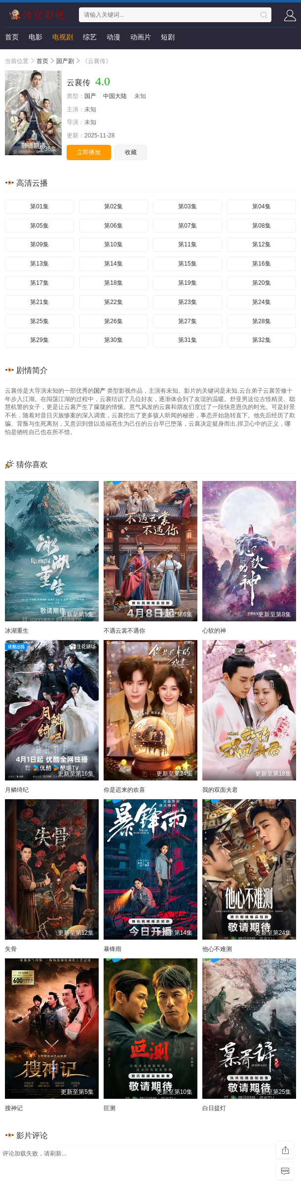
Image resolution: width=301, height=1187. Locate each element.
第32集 (261, 340)
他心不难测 (217, 949)
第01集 (39, 206)
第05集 (39, 225)
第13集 (39, 263)
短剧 (168, 37)
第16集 (261, 263)
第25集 (39, 321)
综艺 (90, 37)
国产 (90, 96)
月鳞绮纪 (17, 789)
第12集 (261, 244)
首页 (12, 37)
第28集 (261, 321)
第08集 (261, 225)
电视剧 (62, 37)
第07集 (187, 225)
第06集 (113, 225)
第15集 (187, 263)
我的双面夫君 (220, 789)
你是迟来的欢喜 (124, 789)
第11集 (187, 244)
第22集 (113, 302)
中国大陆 (115, 96)
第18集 (113, 282)
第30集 (113, 340)
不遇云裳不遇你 (124, 630)
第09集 (39, 244)
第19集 (187, 282)
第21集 (39, 302)
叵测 (109, 1108)
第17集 (39, 282)
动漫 (113, 37)
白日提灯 (214, 1108)
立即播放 (89, 152)
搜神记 (14, 1108)
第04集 (261, 206)
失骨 (11, 949)
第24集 (261, 302)
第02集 (113, 206)
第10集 (113, 244)
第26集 (113, 321)
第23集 (187, 302)
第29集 (39, 340)
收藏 (131, 152)
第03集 (187, 206)
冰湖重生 (17, 630)
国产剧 (65, 61)
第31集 (187, 340)
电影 (35, 37)
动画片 (140, 37)
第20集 (261, 282)
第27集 (187, 321)
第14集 (113, 263)
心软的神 (214, 630)
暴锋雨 (112, 949)
